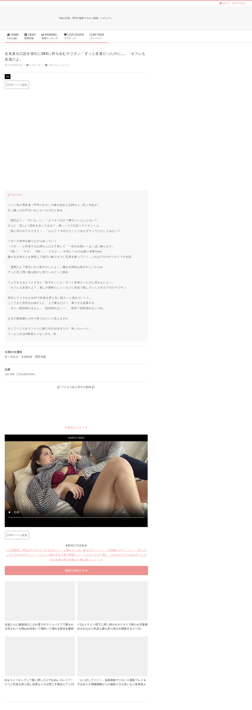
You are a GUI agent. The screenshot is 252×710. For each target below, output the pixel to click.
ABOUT (225, 3)
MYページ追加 (16, 85)
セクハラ (65, 64)
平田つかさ (54, 64)
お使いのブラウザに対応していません (76, 481)
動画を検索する (76, 570)
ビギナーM (35, 64)
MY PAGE (239, 3)
